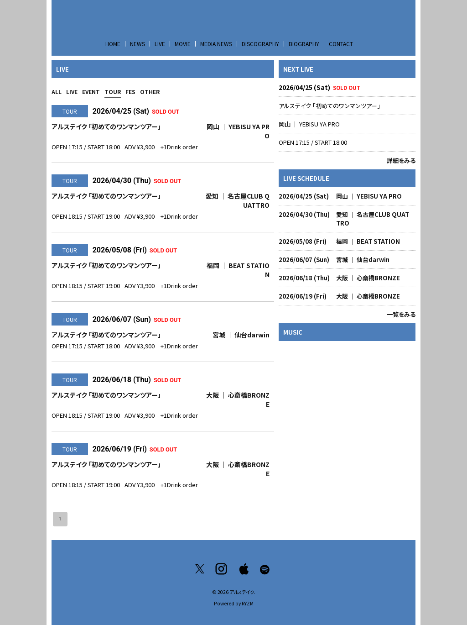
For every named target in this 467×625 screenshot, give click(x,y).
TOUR (112, 91)
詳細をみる (401, 160)
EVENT (91, 91)
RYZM (248, 603)
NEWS (137, 43)
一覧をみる (401, 314)
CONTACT (341, 43)
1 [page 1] (60, 519)
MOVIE (183, 43)
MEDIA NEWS (216, 43)
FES (130, 91)
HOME (112, 43)
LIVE (160, 43)
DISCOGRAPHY (260, 43)
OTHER (150, 91)
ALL (57, 91)
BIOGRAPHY (304, 43)
